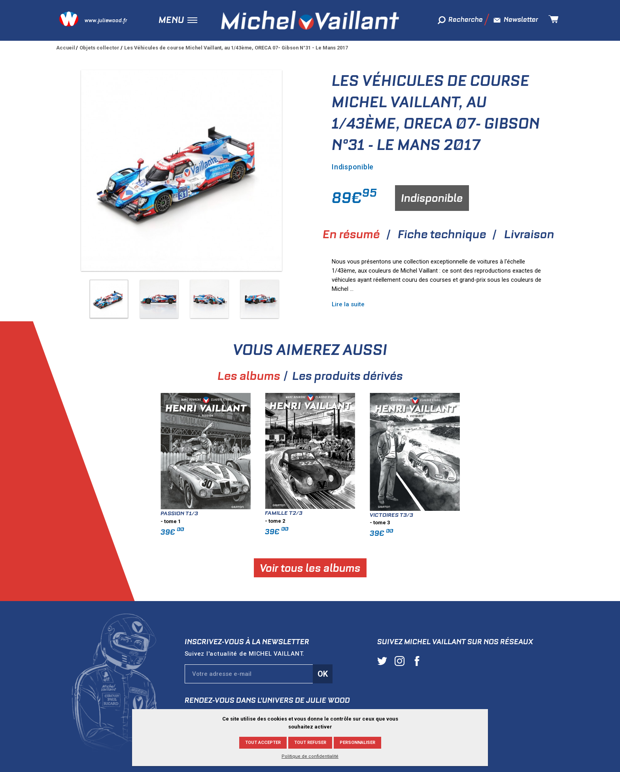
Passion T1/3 (326, 513)
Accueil (65, 48)
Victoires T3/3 (538, 514)
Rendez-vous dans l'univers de (267, 700)
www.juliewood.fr (106, 20)
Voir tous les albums (456, 567)
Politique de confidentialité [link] (310, 756)
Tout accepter (263, 742)
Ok (323, 674)
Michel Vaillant (310, 20)
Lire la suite (348, 304)
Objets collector (99, 48)
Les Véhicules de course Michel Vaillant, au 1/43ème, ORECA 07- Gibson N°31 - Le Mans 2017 (236, 48)
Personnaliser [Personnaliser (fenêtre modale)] (357, 742)
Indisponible (432, 198)
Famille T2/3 (430, 512)
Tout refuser (310, 742)
